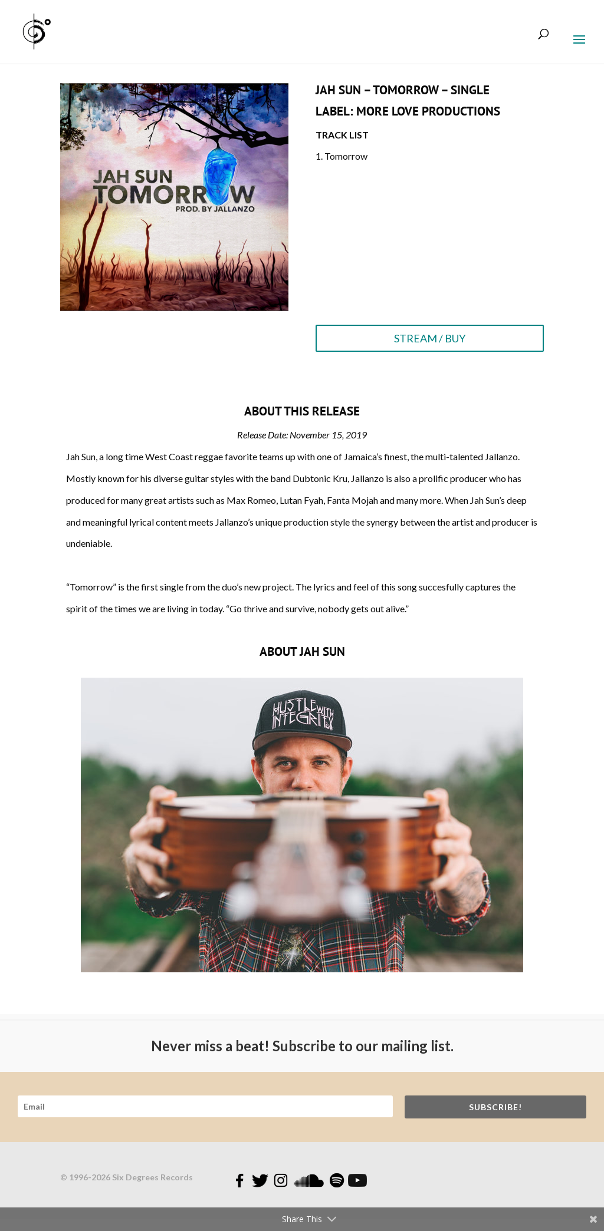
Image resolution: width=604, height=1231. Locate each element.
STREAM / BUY (429, 338)
